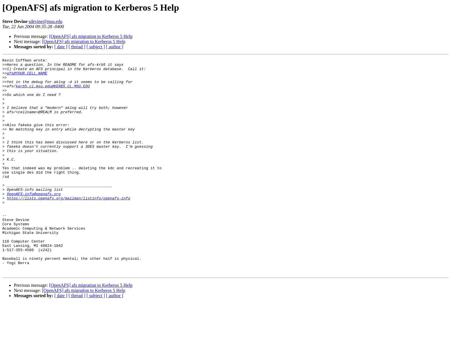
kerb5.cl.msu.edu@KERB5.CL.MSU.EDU (53, 92)
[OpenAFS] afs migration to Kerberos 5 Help (91, 36)
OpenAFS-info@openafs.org (34, 221)
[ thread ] (76, 46)
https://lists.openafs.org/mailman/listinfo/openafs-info (68, 226)
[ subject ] (96, 46)
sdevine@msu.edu (45, 21)
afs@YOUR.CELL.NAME (27, 76)
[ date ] (60, 46)
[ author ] (114, 46)
